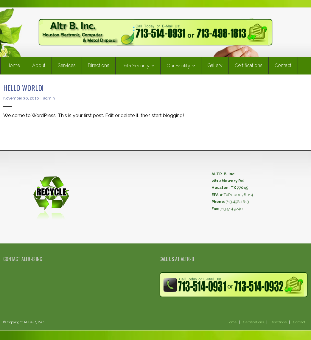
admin (49, 100)
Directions (278, 324)
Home (232, 324)
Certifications (253, 324)
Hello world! (23, 89)
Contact (299, 324)
